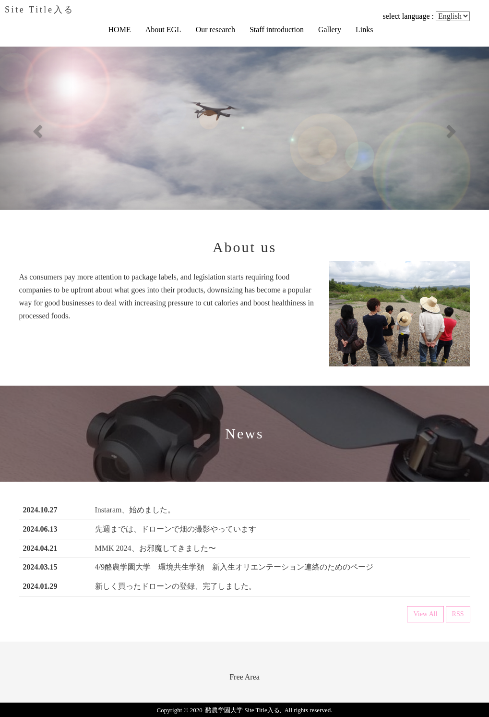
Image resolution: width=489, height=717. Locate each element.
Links (364, 29)
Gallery (329, 29)
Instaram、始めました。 (135, 510)
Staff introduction (277, 29)
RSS (458, 614)
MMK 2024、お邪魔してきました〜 (155, 548)
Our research (215, 29)
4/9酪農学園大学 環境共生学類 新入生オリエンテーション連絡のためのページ (234, 567)
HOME (119, 29)
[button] (36, 128)
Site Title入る (39, 9)
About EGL (163, 29)
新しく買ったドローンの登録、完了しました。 (175, 586)
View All (425, 614)
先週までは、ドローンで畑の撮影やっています (175, 529)
